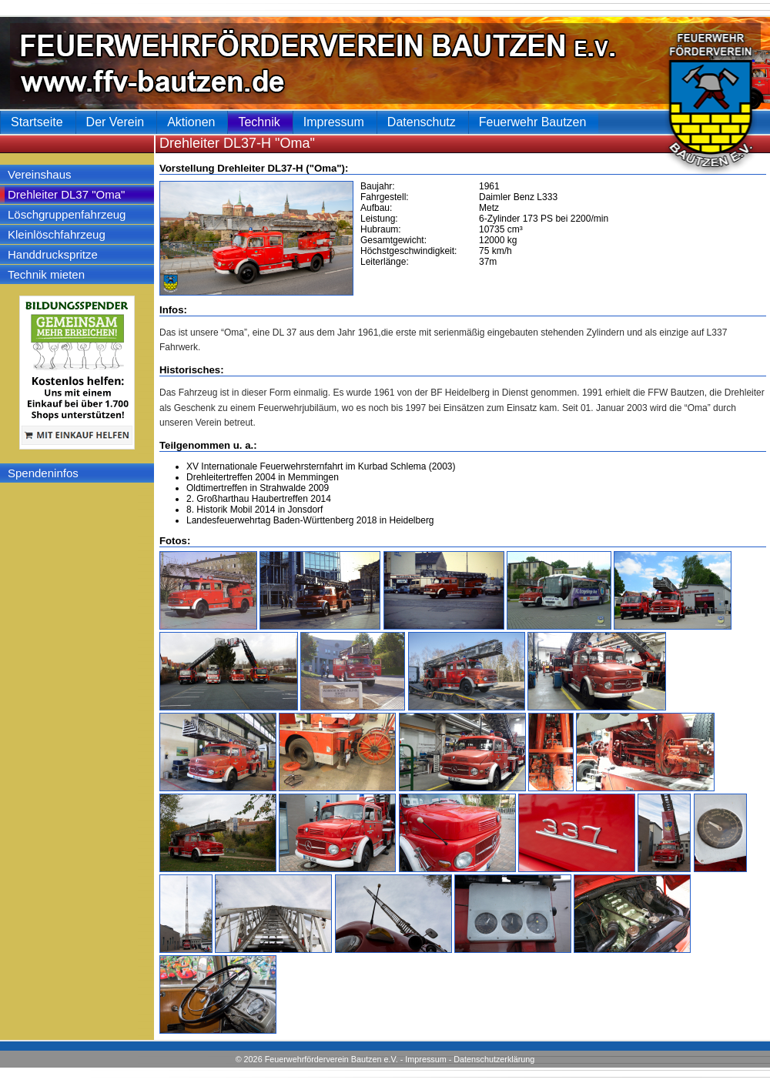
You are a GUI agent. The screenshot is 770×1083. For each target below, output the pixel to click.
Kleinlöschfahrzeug (56, 234)
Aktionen (191, 122)
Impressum (425, 1059)
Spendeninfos (43, 473)
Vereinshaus (40, 174)
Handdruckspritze (53, 254)
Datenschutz (421, 122)
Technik (259, 122)
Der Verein (115, 122)
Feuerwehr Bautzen (533, 122)
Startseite (37, 122)
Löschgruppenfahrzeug (67, 214)
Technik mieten (46, 274)
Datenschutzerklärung (494, 1059)
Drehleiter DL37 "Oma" (66, 194)
